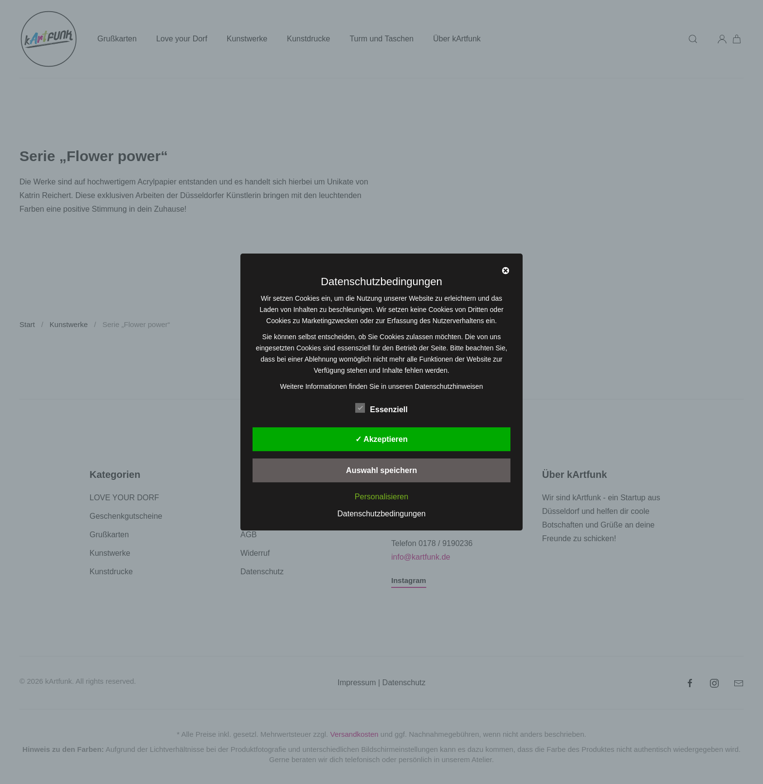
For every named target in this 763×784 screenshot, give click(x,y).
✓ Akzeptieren (381, 439)
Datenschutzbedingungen (381, 514)
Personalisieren (381, 496)
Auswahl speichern (381, 470)
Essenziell (381, 408)
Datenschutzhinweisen (449, 386)
